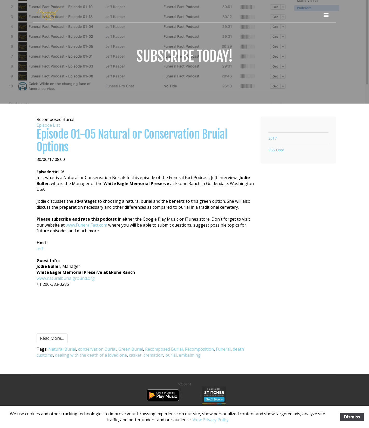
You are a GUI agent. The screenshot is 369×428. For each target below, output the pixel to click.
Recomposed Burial (164, 349)
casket (135, 355)
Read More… (52, 338)
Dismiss (352, 417)
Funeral (223, 349)
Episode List (48, 125)
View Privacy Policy (211, 420)
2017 (272, 138)
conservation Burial (97, 349)
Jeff (40, 249)
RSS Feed (276, 149)
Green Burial (130, 349)
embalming (190, 355)
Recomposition (199, 349)
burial (171, 355)
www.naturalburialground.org (66, 278)
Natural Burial (62, 349)
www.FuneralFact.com (86, 225)
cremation (153, 355)
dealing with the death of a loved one (91, 355)
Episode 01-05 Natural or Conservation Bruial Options (132, 140)
